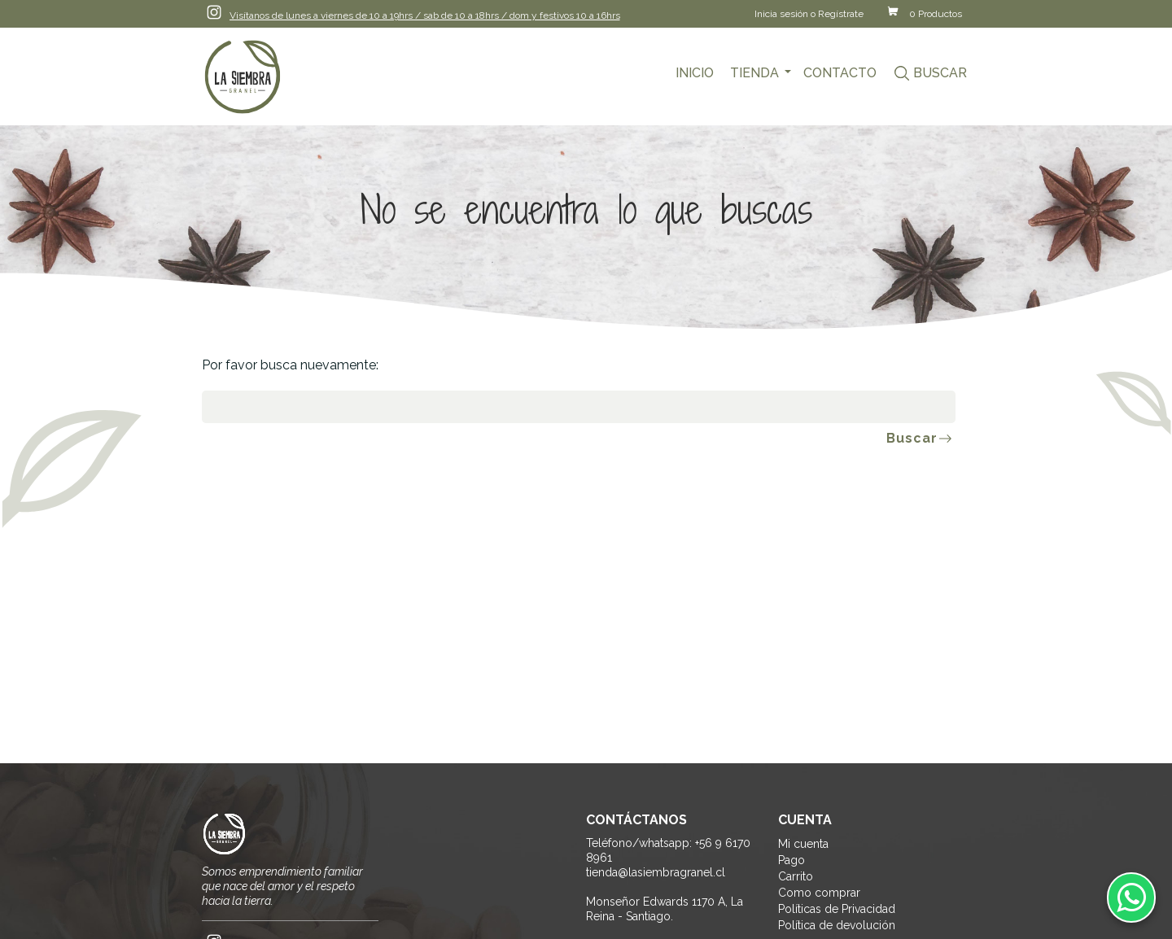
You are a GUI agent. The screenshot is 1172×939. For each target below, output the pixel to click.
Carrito (795, 876)
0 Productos (935, 14)
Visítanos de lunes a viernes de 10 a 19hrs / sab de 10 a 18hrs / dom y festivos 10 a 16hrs (425, 15)
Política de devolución (836, 925)
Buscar (940, 73)
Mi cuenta (803, 843)
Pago (791, 860)
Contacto (840, 73)
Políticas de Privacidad (836, 908)
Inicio (695, 73)
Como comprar (819, 892)
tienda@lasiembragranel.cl (655, 872)
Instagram (214, 12)
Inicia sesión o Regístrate (809, 14)
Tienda (754, 73)
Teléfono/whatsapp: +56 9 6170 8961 (668, 850)
